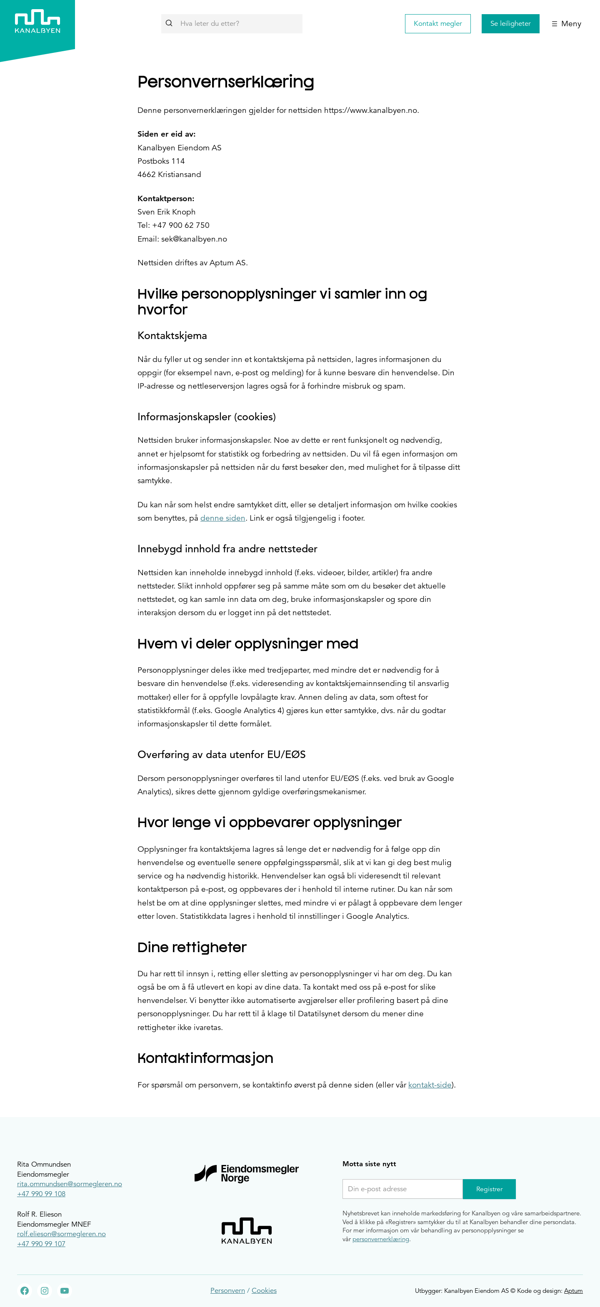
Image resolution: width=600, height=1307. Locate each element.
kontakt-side (430, 1085)
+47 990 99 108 (41, 1194)
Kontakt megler (438, 23)
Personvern (227, 1290)
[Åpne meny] (566, 24)
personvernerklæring (380, 1239)
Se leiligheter (510, 23)
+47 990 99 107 (41, 1244)
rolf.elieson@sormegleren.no (61, 1234)
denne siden (222, 518)
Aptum (573, 1291)
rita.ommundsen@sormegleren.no (69, 1184)
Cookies (264, 1290)
